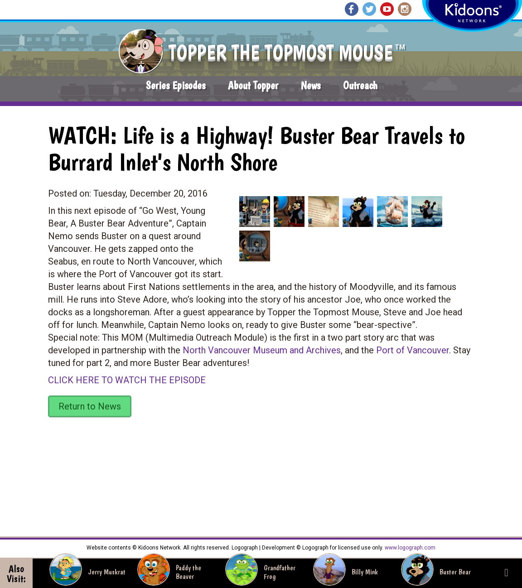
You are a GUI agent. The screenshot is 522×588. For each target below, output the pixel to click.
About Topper (253, 85)
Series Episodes (175, 85)
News (310, 85)
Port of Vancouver (412, 350)
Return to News (89, 406)
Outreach (360, 85)
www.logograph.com (409, 548)
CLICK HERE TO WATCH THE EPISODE (127, 380)
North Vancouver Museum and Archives (262, 350)
